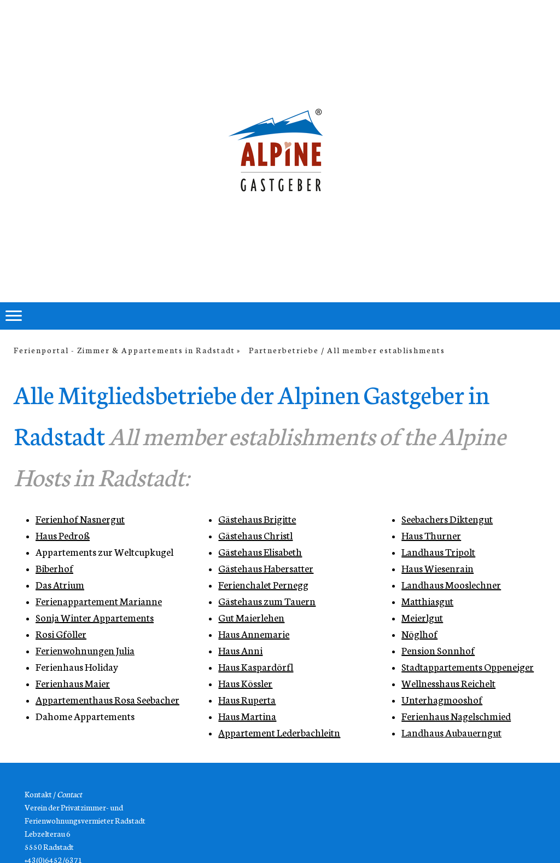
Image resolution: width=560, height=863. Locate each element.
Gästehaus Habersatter (265, 568)
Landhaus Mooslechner (451, 584)
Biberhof (54, 568)
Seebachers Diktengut (447, 518)
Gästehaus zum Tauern (267, 601)
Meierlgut (422, 617)
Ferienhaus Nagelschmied (456, 716)
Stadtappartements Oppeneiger (467, 666)
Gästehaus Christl (255, 535)
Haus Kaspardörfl (255, 666)
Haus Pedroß (63, 535)
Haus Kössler (245, 683)
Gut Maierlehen (251, 617)
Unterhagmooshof (441, 699)
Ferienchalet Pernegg (263, 584)
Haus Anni (240, 650)
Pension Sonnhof (438, 650)
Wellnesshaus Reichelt (448, 683)
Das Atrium (60, 584)
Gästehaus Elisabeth (260, 551)
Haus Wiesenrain (437, 568)
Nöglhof (419, 633)
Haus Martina (247, 716)
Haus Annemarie (253, 633)
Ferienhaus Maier (73, 683)
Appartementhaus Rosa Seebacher (107, 699)
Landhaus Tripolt (438, 551)
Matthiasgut (427, 601)
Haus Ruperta (247, 699)
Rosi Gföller (61, 633)
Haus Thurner (431, 535)
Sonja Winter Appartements (95, 617)
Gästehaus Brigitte (257, 518)
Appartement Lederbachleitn (279, 732)
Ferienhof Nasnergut (80, 518)
